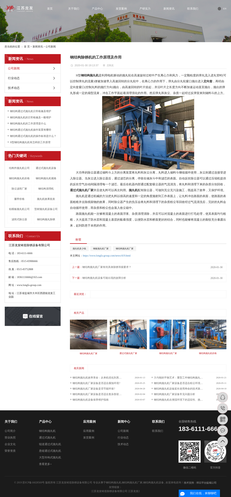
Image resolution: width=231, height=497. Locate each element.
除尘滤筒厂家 (19, 188)
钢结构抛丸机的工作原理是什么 (28, 123)
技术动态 (14, 87)
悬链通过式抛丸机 (50, 450)
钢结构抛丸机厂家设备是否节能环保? (94, 388)
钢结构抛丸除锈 (46, 219)
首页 (50, 8)
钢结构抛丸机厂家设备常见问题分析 (174, 394)
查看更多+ (45, 464)
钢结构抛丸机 (47, 430)
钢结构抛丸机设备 (153, 482)
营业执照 (10, 437)
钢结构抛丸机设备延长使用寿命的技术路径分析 (181, 388)
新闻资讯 (168, 8)
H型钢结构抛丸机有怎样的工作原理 (30, 142)
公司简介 (10, 430)
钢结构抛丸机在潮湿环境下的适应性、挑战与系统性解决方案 (188, 399)
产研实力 (145, 8)
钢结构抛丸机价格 (19, 178)
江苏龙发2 (134, 491)
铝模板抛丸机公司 (19, 209)
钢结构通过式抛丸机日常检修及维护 (30, 111)
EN (224, 8)
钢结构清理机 (46, 188)
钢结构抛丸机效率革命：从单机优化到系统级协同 (101, 377)
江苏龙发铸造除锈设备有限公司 (109, 491)
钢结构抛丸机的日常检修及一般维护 (30, 117)
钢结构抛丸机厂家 (124, 248)
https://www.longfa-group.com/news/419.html (107, 255)
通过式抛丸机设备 (46, 168)
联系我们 (192, 8)
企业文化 (10, 444)
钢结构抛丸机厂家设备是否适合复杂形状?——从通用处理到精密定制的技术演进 (109, 394)
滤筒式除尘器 (19, 219)
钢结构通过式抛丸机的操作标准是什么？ (33, 136)
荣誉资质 (10, 450)
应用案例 (89, 421)
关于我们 (73, 8)
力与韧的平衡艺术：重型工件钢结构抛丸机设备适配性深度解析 (190, 377)
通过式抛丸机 (47, 437)
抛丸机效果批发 (46, 199)
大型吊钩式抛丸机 (50, 457)
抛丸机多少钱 (79, 248)
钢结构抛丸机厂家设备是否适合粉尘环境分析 (179, 383)
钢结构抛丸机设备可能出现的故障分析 (104, 278)
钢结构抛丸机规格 (46, 178)
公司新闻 (50, 46)
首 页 (27, 46)
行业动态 (14, 78)
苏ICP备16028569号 (33, 482)
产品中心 (97, 8)
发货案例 (121, 8)
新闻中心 (124, 421)
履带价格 (19, 199)
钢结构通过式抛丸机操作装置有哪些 (30, 129)
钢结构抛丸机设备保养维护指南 (91, 399)
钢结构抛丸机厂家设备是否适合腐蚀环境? (96, 383)
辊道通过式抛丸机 (50, 444)
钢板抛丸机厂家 (101, 248)
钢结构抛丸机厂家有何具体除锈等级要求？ (106, 267)
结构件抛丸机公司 (19, 168)
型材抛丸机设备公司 (46, 209)
